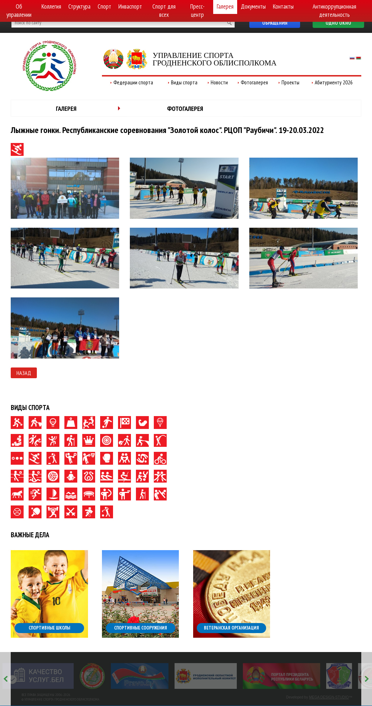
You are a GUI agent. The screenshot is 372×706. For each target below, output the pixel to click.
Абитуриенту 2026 (334, 82)
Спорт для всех (164, 11)
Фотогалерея (254, 82)
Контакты (283, 6)
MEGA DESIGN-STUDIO (329, 697)
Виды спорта (184, 82)
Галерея (225, 6)
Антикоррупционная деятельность (334, 11)
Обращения (274, 23)
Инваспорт (130, 6)
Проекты (290, 82)
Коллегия (51, 6)
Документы (253, 6)
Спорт (104, 6)
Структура (79, 6)
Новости (219, 82)
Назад (23, 372)
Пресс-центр (197, 11)
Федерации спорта (133, 82)
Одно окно (338, 23)
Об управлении (18, 11)
